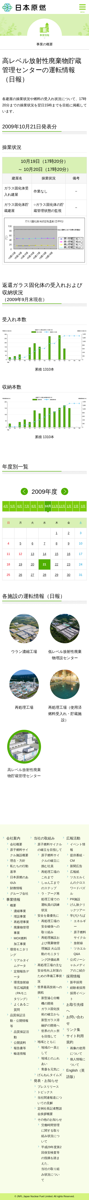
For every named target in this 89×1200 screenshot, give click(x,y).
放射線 (78, 943)
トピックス (45, 1092)
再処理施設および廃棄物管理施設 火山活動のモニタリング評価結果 (50, 948)
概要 (13, 905)
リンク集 (73, 1029)
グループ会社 (19, 893)
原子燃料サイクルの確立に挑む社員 (50, 860)
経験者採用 (77, 987)
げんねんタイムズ (50, 1075)
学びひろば (77, 915)
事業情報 (44, 35)
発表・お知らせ (46, 1081)
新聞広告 (76, 866)
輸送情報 (20, 1053)
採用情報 (73, 976)
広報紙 (74, 871)
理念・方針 (17, 860)
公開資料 (20, 1042)
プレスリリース (48, 1086)
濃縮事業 (20, 911)
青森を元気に (50, 1069)
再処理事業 (21, 922)
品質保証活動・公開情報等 (19, 1020)
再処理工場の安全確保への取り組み (50, 926)
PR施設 (75, 899)
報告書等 (20, 1048)
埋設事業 (20, 916)
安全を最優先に (48, 915)
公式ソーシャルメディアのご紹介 (77, 965)
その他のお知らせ (50, 1119)
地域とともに (47, 1041)
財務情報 (16, 888)
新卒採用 (76, 982)
